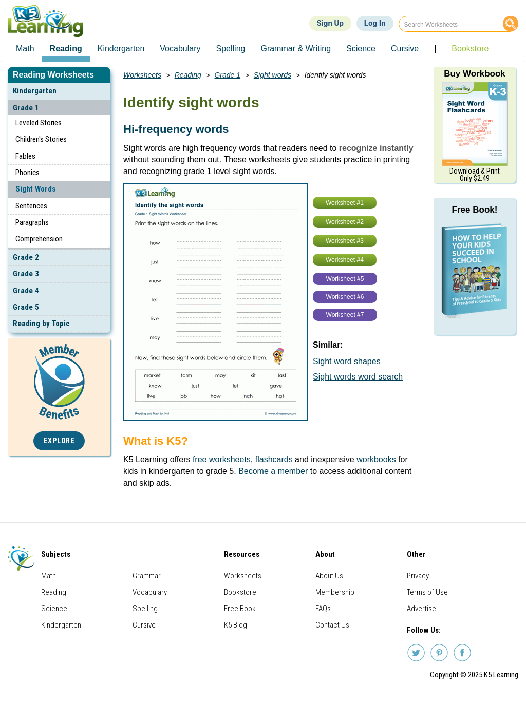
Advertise (421, 608)
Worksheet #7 (345, 314)
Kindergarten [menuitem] (121, 48)
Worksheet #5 (345, 278)
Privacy (418, 575)
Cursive (144, 625)
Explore (59, 441)
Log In (375, 23)
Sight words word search (358, 376)
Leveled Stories (38, 122)
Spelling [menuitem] (231, 48)
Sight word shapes (347, 361)
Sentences (31, 206)
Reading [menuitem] (66, 48)
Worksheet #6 (345, 296)
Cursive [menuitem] (405, 48)
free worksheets (222, 459)
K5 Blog (235, 625)
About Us (329, 575)
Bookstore (240, 592)
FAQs (323, 608)
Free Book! (475, 210)
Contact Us (332, 625)
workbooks (376, 459)
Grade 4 (26, 290)
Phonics (27, 172)
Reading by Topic (41, 323)
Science (54, 608)
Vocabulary (150, 592)
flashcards (274, 459)
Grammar (147, 575)
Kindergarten (35, 91)
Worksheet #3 (345, 240)
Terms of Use (427, 592)
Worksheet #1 (345, 202)
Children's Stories (41, 139)
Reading (188, 75)
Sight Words (35, 189)
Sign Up (330, 23)
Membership (334, 592)
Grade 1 (26, 107)
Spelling (145, 608)
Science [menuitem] (360, 48)
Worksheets (142, 75)
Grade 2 (26, 257)
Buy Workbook (474, 74)
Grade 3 (26, 273)
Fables (25, 156)
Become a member (273, 471)
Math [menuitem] (25, 48)
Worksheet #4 (345, 259)
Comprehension (39, 238)
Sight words (272, 75)
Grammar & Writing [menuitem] (295, 48)
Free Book (240, 608)
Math (48, 575)
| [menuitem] (435, 48)
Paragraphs (32, 222)
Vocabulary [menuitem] (180, 48)
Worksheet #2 (345, 221)
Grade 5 (26, 307)
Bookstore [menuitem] (470, 48)
